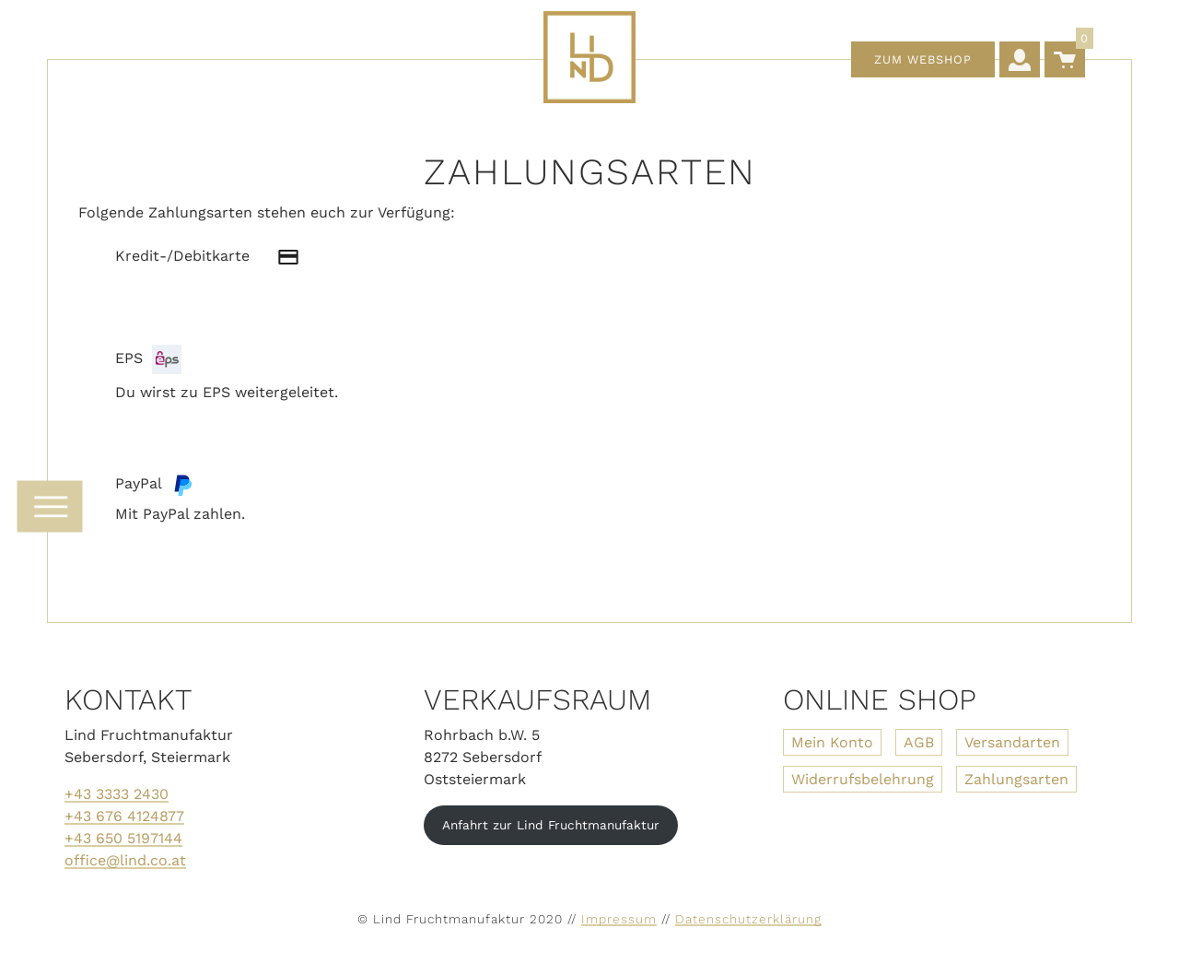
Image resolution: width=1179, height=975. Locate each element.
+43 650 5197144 (123, 838)
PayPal (154, 485)
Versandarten (1012, 742)
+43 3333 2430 (116, 794)
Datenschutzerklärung (748, 918)
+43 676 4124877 (124, 816)
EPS (148, 359)
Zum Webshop (923, 59)
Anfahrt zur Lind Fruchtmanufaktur (551, 824)
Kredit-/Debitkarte (216, 257)
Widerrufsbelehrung (862, 779)
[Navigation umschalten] (49, 507)
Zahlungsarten (1016, 779)
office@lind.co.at (125, 860)
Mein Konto (832, 742)
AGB (919, 742)
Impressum (619, 918)
